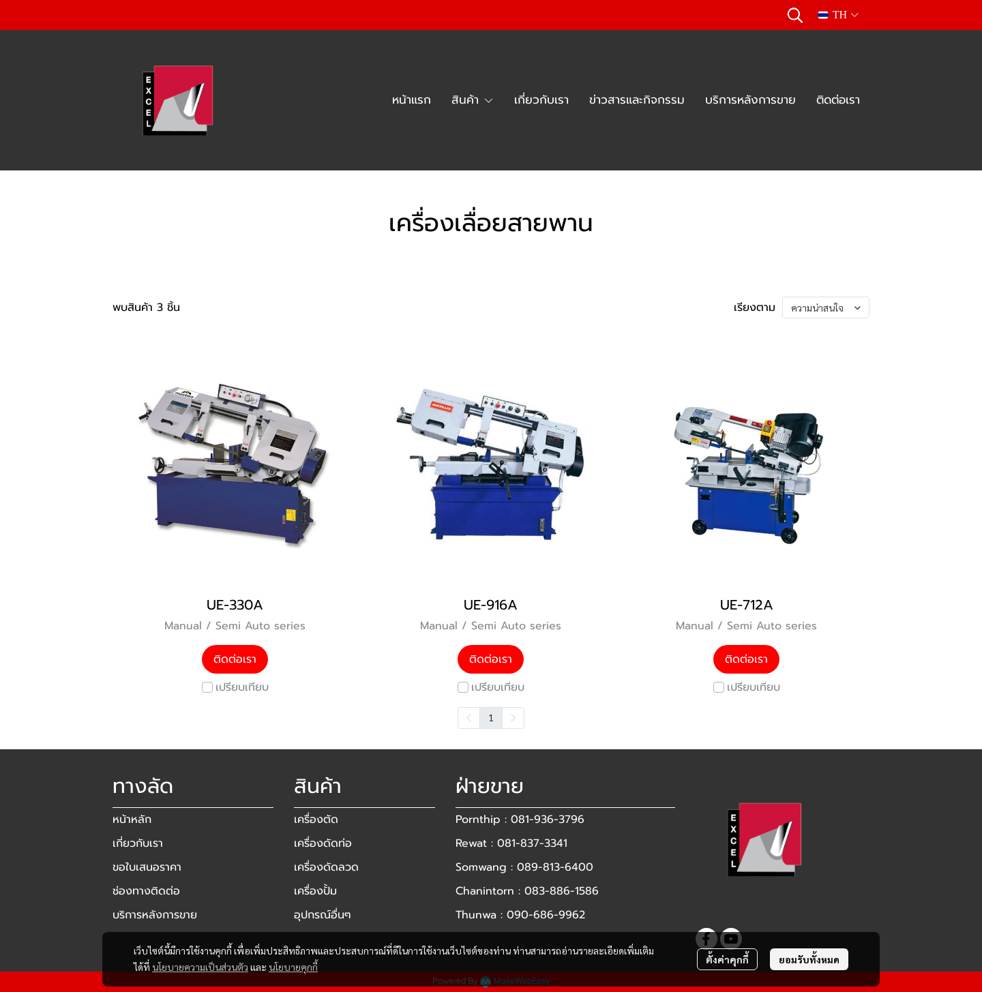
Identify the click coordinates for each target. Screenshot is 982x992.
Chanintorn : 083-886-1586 (527, 891)
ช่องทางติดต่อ (146, 891)
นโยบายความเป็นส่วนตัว (200, 967)
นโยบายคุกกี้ (293, 967)
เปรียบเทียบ (242, 687)
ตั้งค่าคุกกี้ (727, 959)
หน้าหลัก (132, 819)
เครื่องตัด (316, 819)
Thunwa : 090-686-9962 (520, 915)
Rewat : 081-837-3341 (511, 843)
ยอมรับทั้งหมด (809, 959)
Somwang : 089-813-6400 (524, 867)
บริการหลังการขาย (155, 915)
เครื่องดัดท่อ (323, 843)
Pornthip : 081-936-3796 (520, 819)
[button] (795, 15)
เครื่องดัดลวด (326, 867)
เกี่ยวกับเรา (138, 843)
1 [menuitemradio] (491, 717)
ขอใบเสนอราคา (147, 867)
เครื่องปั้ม (315, 891)
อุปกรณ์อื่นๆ (322, 915)
